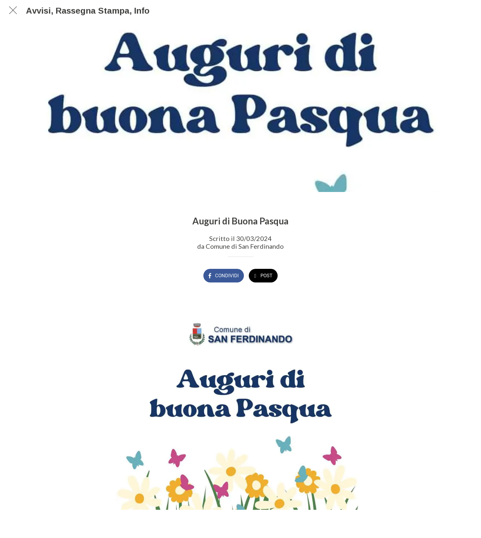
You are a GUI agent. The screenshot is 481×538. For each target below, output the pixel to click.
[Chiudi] (13, 10)
